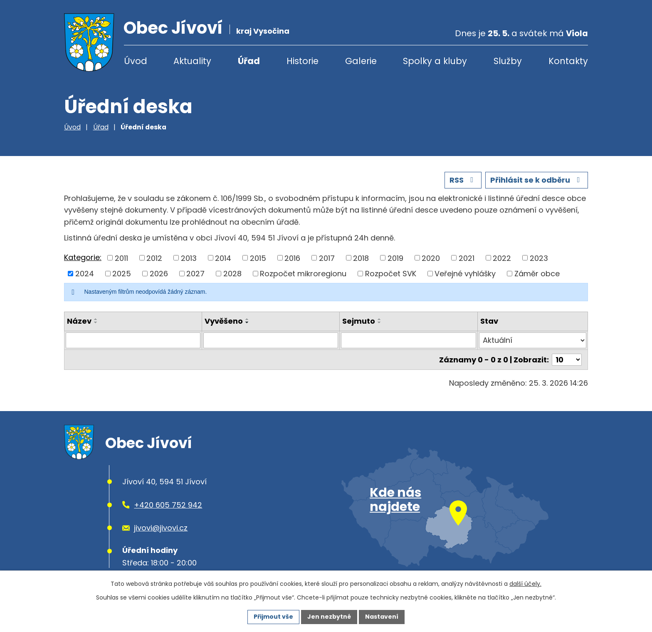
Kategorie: (82, 257)
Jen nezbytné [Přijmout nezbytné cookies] (329, 616)
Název (79, 321)
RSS (463, 180)
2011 (121, 258)
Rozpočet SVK (390, 273)
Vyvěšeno (224, 321)
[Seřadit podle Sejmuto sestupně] (379, 322)
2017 (327, 258)
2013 (189, 258)
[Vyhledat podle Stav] (532, 340)
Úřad (249, 61)
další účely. (525, 584)
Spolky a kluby (435, 61)
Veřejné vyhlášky (465, 273)
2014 (223, 258)
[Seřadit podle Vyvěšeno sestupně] (247, 322)
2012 (154, 258)
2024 (84, 273)
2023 (539, 258)
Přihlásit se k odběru (536, 180)
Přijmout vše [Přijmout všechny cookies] (273, 616)
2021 (466, 258)
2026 (159, 273)
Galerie (361, 61)
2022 (502, 258)
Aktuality (192, 61)
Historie (302, 61)
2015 (258, 258)
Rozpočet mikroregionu (303, 273)
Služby (508, 61)
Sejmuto (358, 321)
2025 (121, 273)
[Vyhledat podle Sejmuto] (408, 340)
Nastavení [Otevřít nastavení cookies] (381, 616)
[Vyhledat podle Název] (133, 340)
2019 (395, 258)
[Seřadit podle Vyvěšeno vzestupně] (247, 319)
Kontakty (568, 61)
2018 (361, 258)
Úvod (135, 61)
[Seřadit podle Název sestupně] (96, 322)
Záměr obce (537, 273)
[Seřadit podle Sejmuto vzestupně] (379, 319)
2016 (292, 258)
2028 (232, 273)
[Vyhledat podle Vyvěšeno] (270, 340)
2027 (195, 273)
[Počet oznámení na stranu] (567, 360)
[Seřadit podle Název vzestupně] (96, 319)
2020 (431, 258)
